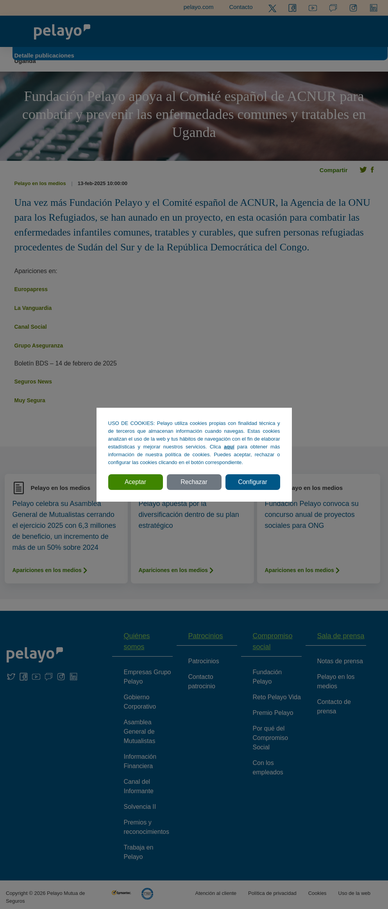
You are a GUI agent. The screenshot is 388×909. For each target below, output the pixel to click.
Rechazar (194, 482)
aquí (229, 447)
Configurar (252, 482)
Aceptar (135, 482)
